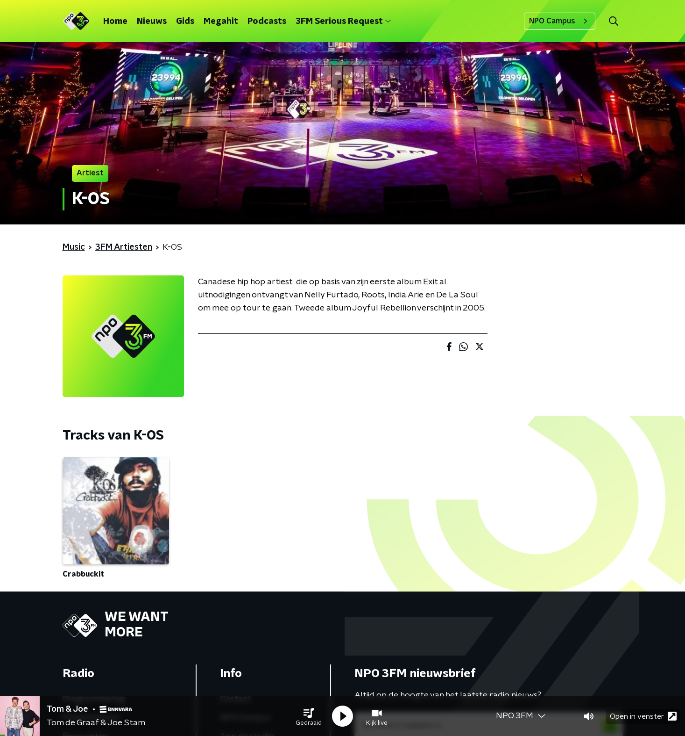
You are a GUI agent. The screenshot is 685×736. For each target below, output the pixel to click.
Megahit (221, 21)
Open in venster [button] (643, 716)
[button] (309, 716)
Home (115, 21)
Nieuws (152, 21)
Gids (185, 21)
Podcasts (266, 21)
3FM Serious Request (343, 21)
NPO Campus (559, 21)
